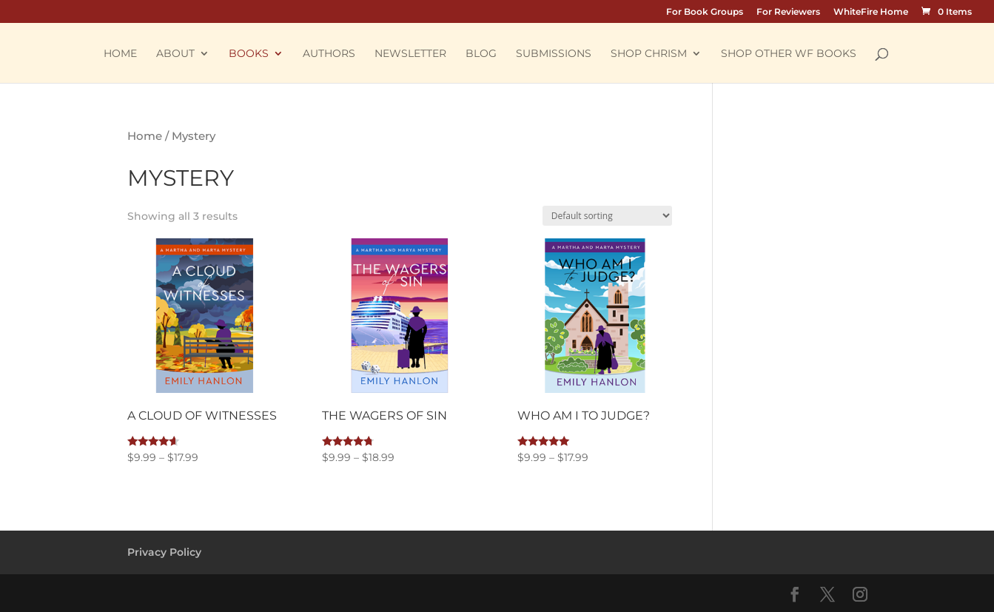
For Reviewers (788, 12)
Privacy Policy (164, 552)
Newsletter (410, 54)
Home (120, 54)
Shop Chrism (649, 54)
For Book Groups (704, 12)
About (175, 54)
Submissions (553, 54)
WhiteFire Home (870, 12)
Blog (481, 54)
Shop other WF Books (788, 54)
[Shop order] (607, 216)
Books (249, 54)
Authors (329, 54)
